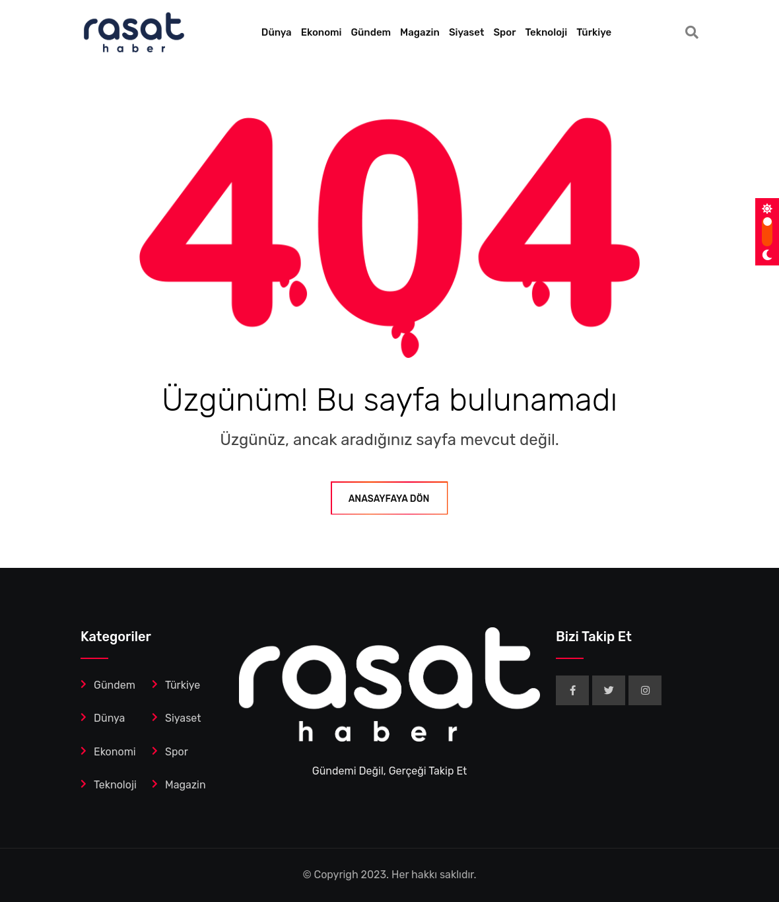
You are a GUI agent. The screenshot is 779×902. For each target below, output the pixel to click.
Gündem (371, 32)
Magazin (420, 32)
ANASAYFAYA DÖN (390, 498)
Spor (504, 32)
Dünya (276, 32)
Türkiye (593, 32)
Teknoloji (546, 32)
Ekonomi (321, 32)
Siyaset (467, 32)
